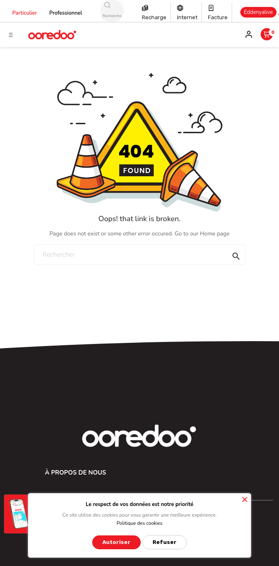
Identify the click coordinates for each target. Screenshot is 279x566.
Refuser (165, 542)
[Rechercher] (139, 254)
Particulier (24, 13)
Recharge (154, 17)
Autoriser (116, 542)
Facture (218, 17)
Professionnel (65, 13)
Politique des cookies (140, 523)
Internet (187, 17)
